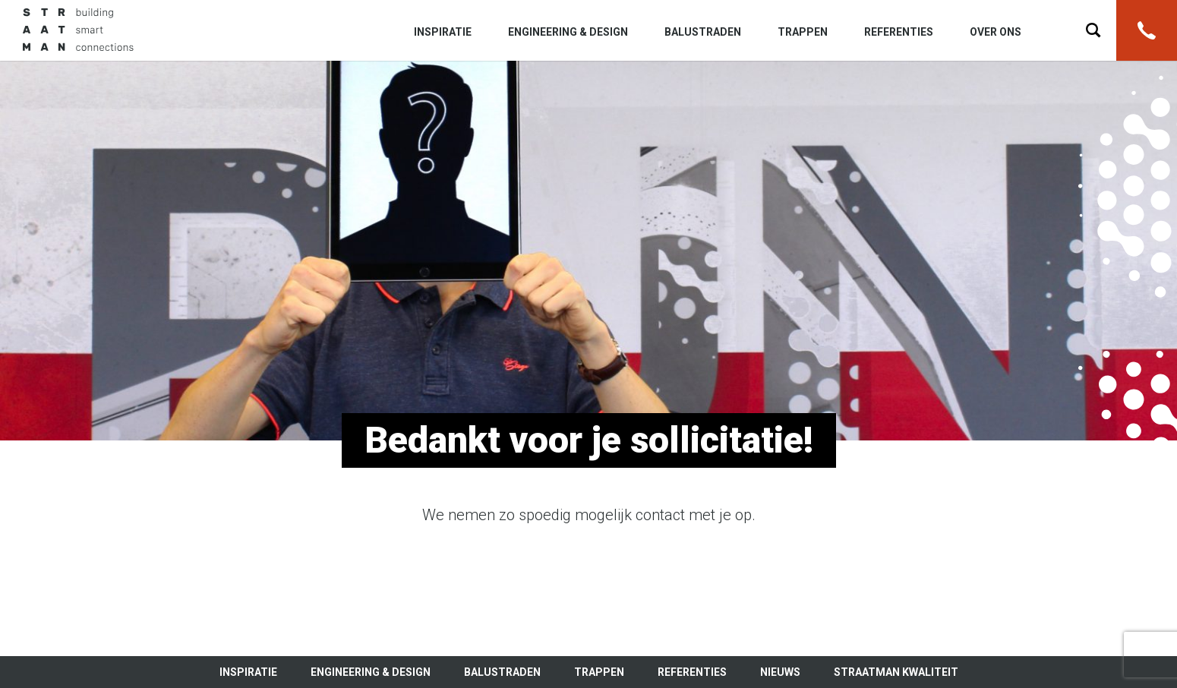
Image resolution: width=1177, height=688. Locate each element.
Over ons (995, 32)
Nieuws (780, 672)
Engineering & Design (568, 32)
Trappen (803, 32)
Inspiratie (443, 32)
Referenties (898, 32)
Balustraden (702, 32)
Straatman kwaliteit (896, 672)
